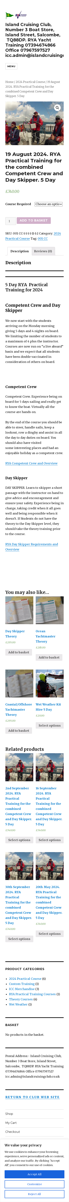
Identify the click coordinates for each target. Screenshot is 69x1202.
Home (9, 82)
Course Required (18, 204)
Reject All (34, 1194)
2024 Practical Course (30, 82)
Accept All (35, 1174)
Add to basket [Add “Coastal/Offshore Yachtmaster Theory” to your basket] (18, 730)
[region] (34, 1170)
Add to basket (34, 220)
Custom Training (22, 984)
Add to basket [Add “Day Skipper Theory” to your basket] (18, 652)
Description (19, 251)
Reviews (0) (43, 251)
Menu (11, 66)
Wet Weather (18, 1004)
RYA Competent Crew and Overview (31, 463)
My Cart (11, 1123)
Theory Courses (21, 999)
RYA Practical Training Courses (32, 994)
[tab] (19, 251)
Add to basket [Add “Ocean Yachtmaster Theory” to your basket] (49, 657)
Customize (34, 1184)
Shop (9, 1114)
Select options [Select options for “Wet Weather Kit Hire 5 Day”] (50, 725)
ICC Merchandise (22, 989)
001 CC (43, 238)
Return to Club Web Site (32, 1097)
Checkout (12, 1132)
